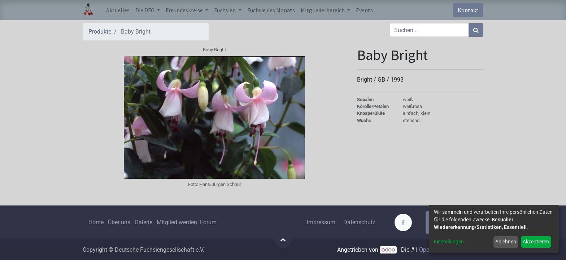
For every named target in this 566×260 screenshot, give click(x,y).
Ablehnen (505, 241)
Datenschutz (359, 222)
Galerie (143, 222)
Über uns (119, 222)
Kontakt (468, 10)
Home (96, 222)
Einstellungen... (451, 241)
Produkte (99, 31)
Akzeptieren (536, 241)
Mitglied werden (178, 222)
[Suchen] (476, 30)
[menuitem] (117, 10)
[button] (283, 239)
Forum (208, 222)
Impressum (321, 222)
